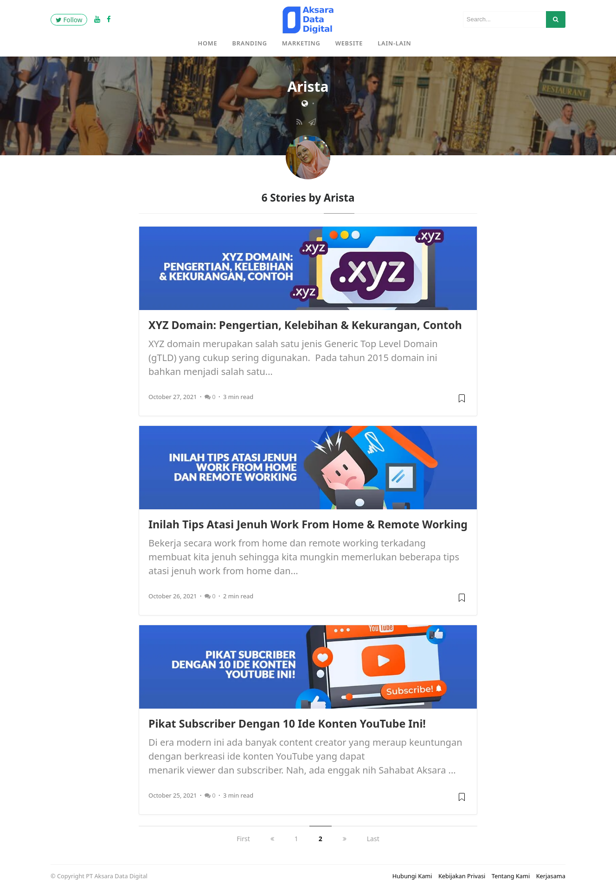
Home (208, 43)
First (243, 838)
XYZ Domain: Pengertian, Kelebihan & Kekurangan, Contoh (305, 324)
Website (349, 43)
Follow (69, 19)
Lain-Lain (394, 43)
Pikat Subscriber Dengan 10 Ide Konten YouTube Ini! (287, 723)
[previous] (272, 838)
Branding (249, 43)
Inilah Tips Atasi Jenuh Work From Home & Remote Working (308, 524)
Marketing (301, 43)
